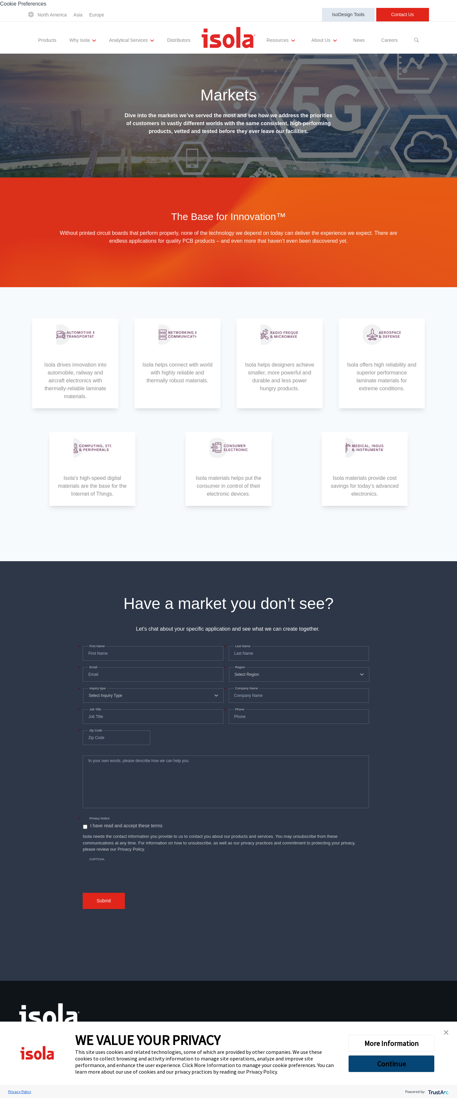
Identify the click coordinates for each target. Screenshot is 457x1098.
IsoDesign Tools (348, 14)
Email (92, 667)
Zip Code (95, 730)
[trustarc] (437, 1091)
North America (52, 14)
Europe (96, 14)
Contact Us (402, 14)
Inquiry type (97, 688)
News (358, 40)
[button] (446, 1032)
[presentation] (133, 869)
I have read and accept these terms (126, 825)
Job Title (94, 709)
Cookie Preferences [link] (23, 4)
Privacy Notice (99, 818)
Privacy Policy (261, 1071)
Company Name (246, 688)
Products (48, 40)
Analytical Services (131, 40)
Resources (281, 40)
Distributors (178, 40)
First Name (96, 646)
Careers (389, 40)
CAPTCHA (96, 859)
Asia (77, 14)
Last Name (242, 646)
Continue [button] (391, 1063)
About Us (323, 40)
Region (239, 667)
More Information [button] (391, 1043)
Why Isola (83, 40)
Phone (239, 709)
